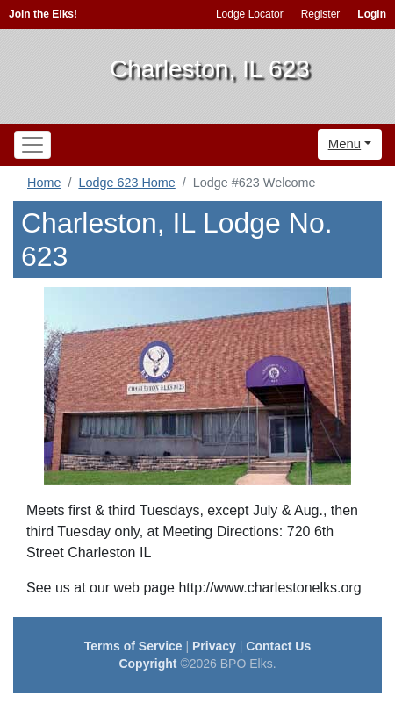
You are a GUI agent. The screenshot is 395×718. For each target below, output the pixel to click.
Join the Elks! (43, 14)
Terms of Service (133, 646)
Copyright (147, 664)
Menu (345, 143)
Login (371, 14)
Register (321, 14)
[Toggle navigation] (32, 145)
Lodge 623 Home (126, 183)
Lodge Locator (250, 14)
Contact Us (278, 646)
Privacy (214, 646)
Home (44, 183)
